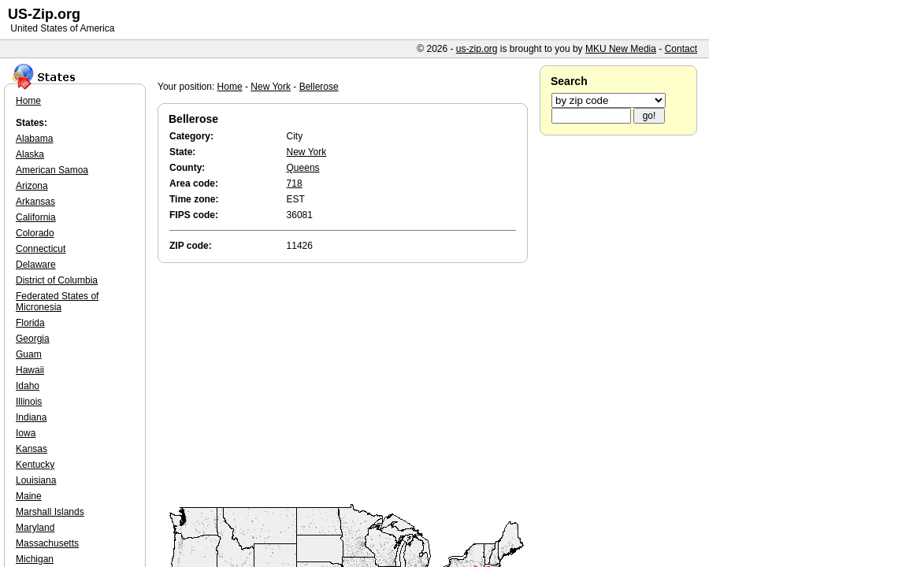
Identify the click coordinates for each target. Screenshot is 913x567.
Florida (30, 322)
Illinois (29, 401)
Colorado (35, 233)
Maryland (35, 527)
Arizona (32, 185)
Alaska (30, 154)
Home (230, 86)
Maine (29, 496)
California (36, 217)
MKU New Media (620, 48)
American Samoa (52, 170)
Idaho (27, 385)
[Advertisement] (347, 384)
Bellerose (319, 86)
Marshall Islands (50, 511)
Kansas (31, 448)
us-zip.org (477, 48)
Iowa (25, 433)
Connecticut (40, 248)
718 (294, 183)
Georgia (33, 338)
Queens (303, 167)
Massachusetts (47, 543)
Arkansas (35, 201)
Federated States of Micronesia (57, 302)
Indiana (31, 417)
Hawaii (30, 370)
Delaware (36, 264)
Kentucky (35, 464)
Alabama (34, 138)
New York (271, 86)
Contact (681, 48)
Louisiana (36, 480)
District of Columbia (57, 280)
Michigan (35, 559)
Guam (29, 354)
